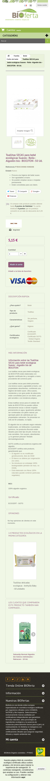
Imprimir (16, 230)
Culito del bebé (12, 59)
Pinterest (11, 196)
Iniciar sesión (42, 5)
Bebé (25, 56)
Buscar (47, 40)
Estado (8, 171)
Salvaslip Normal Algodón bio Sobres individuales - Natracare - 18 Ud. (24, 656)
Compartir (22, 191)
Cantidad (12, 250)
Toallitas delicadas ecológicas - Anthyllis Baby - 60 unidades (24, 585)
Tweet (10, 191)
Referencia (10, 167)
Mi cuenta (12, 739)
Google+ (35, 191)
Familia (16, 56)
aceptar (41, 769)
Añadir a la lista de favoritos (19, 271)
